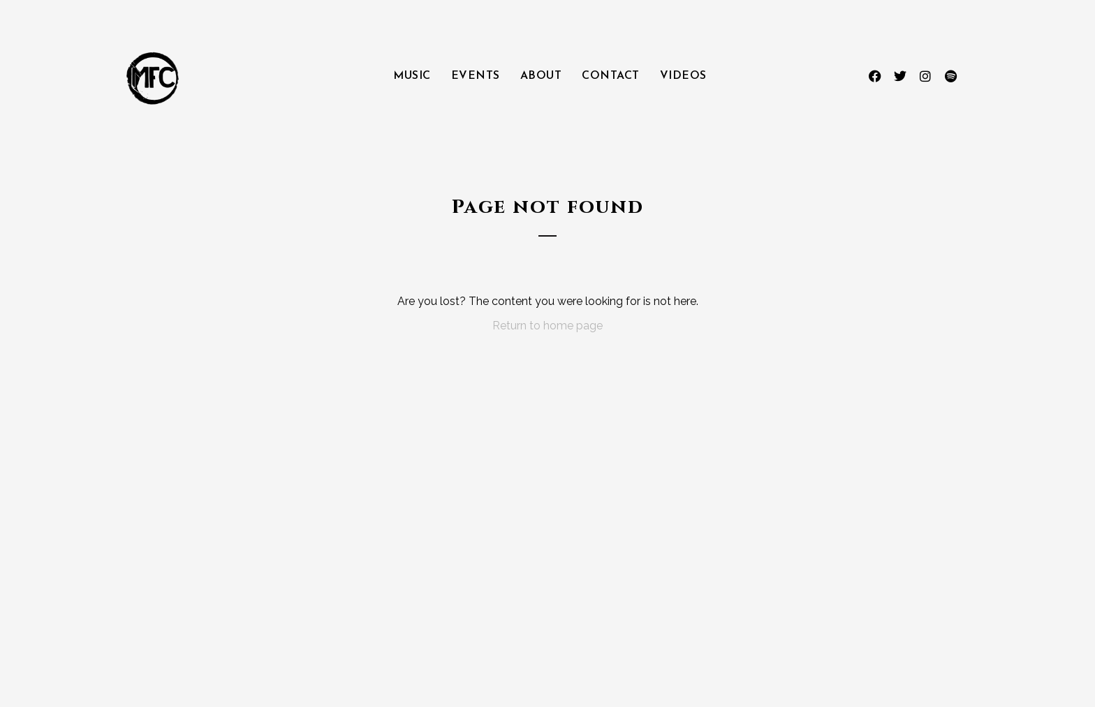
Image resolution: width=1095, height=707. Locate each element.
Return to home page (547, 325)
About (541, 76)
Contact (611, 76)
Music (412, 76)
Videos (683, 76)
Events (475, 76)
